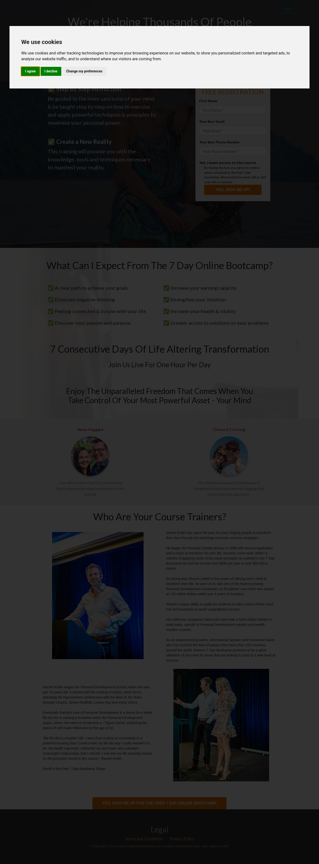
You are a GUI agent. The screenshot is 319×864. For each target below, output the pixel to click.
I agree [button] (30, 71)
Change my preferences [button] (84, 71)
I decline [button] (51, 71)
